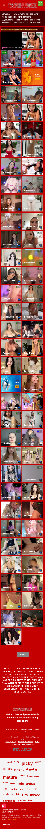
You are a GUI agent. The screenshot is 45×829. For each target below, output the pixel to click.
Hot (14, 17)
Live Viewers (19, 14)
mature (10, 777)
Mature (22, 775)
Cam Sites (6, 14)
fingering (31, 769)
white (14, 789)
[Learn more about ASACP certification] (26, 749)
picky (27, 763)
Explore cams (32, 14)
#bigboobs (24, 29)
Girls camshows (24, 17)
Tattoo (29, 23)
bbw (30, 800)
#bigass (35, 29)
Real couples (34, 20)
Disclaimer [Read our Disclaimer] (16, 744)
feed (8, 762)
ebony (29, 789)
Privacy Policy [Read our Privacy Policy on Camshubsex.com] (11, 742)
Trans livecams (21, 20)
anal (21, 789)
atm (10, 769)
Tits (24, 795)
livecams (33, 776)
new (12, 783)
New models (7, 23)
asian (30, 784)
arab (6, 794)
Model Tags (7, 17)
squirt (15, 794)
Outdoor (37, 23)
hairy (16, 761)
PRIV (40, 431)
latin (21, 783)
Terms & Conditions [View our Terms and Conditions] (25, 742)
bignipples (9, 800)
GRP (19, 52)
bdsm (19, 770)
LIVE (40, 34)
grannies (22, 800)
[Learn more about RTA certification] (16, 749)
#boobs (11, 29)
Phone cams (19, 23)
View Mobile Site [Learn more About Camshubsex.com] (28, 744)
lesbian (6, 789)
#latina (30, 29)
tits (4, 769)
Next (22, 654)
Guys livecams (7, 20)
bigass (36, 789)
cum (38, 762)
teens (5, 783)
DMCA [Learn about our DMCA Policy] (37, 742)
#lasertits (41, 29)
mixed (35, 795)
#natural (17, 29)
